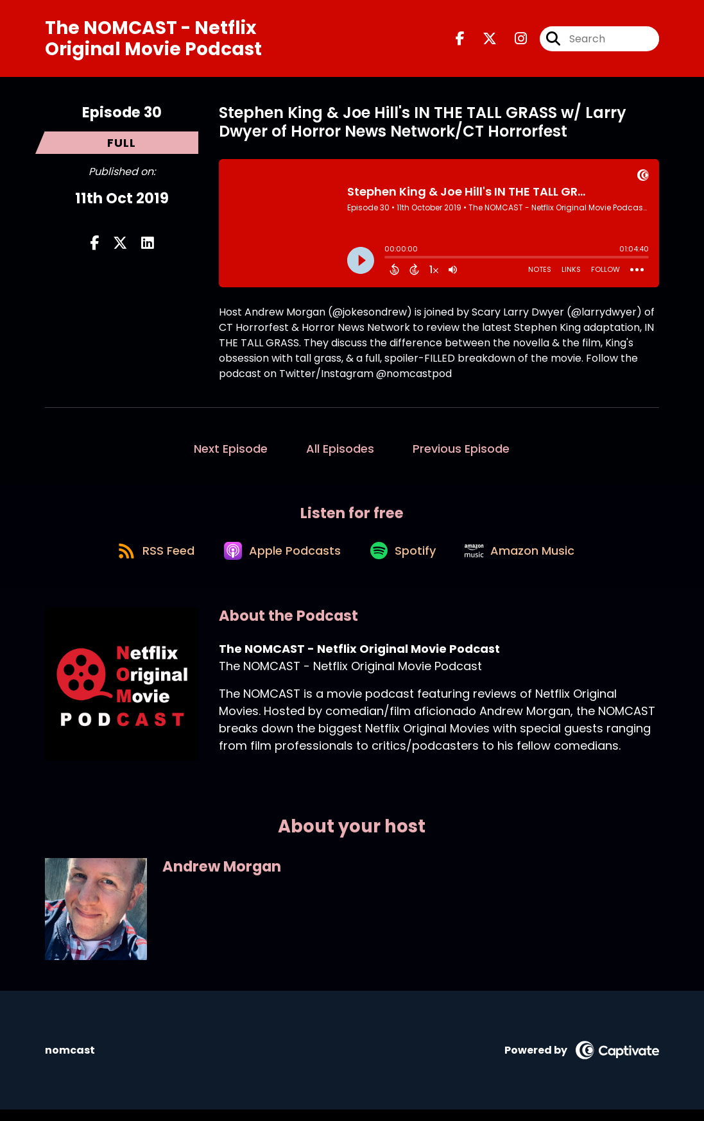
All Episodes (340, 453)
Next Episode (231, 453)
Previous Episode (461, 453)
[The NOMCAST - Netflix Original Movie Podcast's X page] (482, 41)
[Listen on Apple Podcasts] (279, 561)
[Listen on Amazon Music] (527, 561)
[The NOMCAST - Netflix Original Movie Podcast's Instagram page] (513, 41)
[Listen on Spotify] (405, 560)
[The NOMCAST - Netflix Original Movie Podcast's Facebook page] (460, 41)
